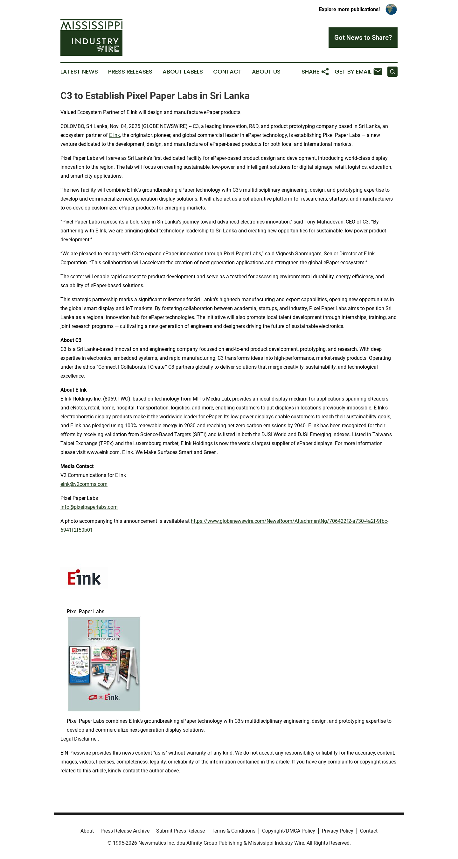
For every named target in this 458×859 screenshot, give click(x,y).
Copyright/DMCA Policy (288, 831)
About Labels (183, 71)
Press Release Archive (125, 831)
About (87, 831)
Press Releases (130, 71)
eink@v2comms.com (84, 484)
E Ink (114, 135)
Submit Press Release (180, 831)
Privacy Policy (337, 831)
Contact (227, 71)
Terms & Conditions (233, 831)
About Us (266, 71)
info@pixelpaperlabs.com (89, 507)
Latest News (79, 71)
